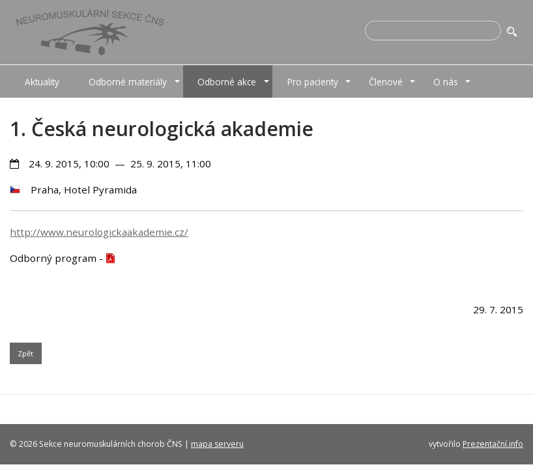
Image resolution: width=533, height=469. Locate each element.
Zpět (25, 353)
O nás (445, 82)
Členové (386, 82)
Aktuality (42, 82)
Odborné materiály (128, 82)
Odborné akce (226, 82)
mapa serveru (217, 443)
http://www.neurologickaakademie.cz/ (99, 231)
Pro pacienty (312, 82)
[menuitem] (42, 81)
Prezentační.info (493, 443)
